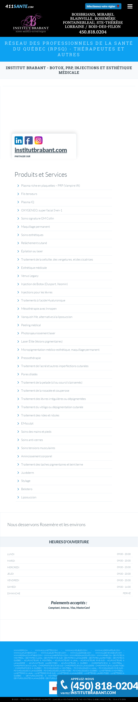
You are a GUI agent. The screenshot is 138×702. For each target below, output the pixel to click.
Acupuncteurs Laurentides (43, 663)
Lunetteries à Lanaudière (70, 673)
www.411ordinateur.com (107, 650)
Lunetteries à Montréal (111, 671)
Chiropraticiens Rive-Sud (50, 666)
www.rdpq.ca (20, 650)
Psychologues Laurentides (57, 671)
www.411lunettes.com (46, 650)
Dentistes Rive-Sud (53, 658)
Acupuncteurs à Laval (66, 660)
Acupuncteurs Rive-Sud (92, 660)
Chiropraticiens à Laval (25, 666)
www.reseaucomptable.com (28, 655)
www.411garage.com (80, 653)
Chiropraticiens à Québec (28, 668)
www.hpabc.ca (104, 655)
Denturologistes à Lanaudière (29, 678)
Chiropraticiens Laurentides (110, 666)
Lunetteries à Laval (23, 673)
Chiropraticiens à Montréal (107, 663)
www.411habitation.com (56, 655)
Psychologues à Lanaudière (28, 671)
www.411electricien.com (53, 653)
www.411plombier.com (25, 653)
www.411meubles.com (76, 650)
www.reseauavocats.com (82, 655)
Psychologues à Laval (85, 668)
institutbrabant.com (91, 693)
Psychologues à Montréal (58, 668)
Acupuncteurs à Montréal (38, 660)
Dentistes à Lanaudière (75, 658)
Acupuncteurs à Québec (74, 663)
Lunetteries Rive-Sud (45, 673)
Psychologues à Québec (85, 671)
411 (19, 6)
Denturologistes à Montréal (42, 676)
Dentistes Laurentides (100, 658)
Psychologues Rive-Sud (111, 668)
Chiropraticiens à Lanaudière (79, 666)
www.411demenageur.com (108, 653)
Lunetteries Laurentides (96, 673)
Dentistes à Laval (33, 658)
